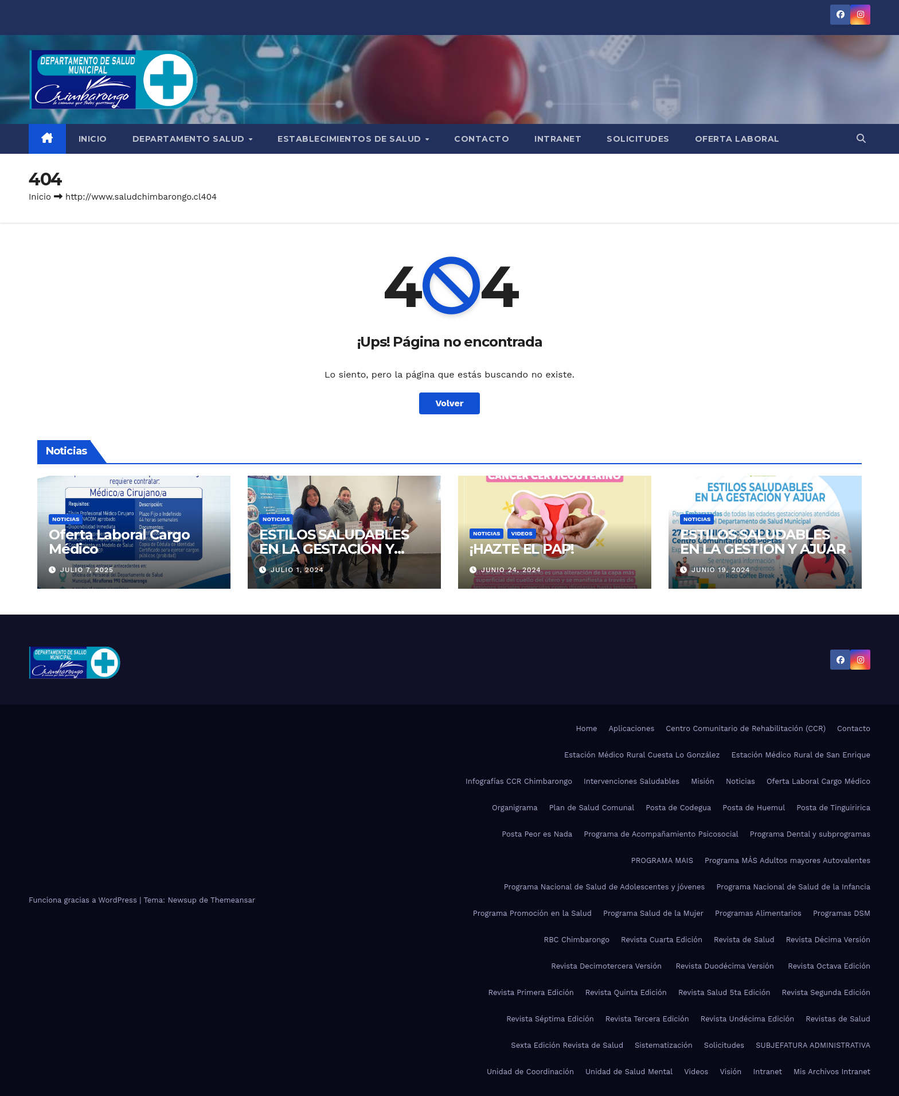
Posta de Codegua (678, 807)
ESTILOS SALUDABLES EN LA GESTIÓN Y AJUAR (763, 541)
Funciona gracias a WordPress (84, 900)
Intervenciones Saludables (631, 781)
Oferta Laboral (737, 139)
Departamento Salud (190, 139)
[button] (861, 138)
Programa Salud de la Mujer (653, 913)
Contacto (481, 139)
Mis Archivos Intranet (832, 1071)
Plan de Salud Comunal (592, 807)
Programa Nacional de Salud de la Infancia (793, 887)
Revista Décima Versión (828, 939)
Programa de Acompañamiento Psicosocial (661, 834)
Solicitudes (638, 139)
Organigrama (515, 807)
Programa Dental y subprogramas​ (810, 834)
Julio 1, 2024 (297, 570)
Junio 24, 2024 (511, 570)
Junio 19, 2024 (721, 570)
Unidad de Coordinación (530, 1071)
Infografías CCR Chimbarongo (519, 781)
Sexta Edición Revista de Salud (567, 1045)
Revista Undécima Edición (747, 1019)
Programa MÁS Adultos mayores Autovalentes (787, 860)
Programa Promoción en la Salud (532, 913)
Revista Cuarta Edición (661, 939)
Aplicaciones (632, 728)
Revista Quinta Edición (626, 992)
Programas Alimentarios (758, 913)
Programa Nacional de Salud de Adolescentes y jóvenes (604, 887)
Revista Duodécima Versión (726, 966)
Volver (449, 403)
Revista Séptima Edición (550, 1019)
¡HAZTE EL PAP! (522, 549)
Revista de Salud (744, 939)
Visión (730, 1071)
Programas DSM (841, 913)
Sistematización (664, 1045)
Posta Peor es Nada (537, 834)
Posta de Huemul (753, 807)
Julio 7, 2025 (87, 570)
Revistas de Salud (838, 1019)
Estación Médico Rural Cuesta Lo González (642, 755)
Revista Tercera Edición (647, 1019)
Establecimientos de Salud (350, 139)
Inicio (93, 139)
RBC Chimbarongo (576, 939)
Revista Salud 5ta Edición (724, 992)
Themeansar (232, 900)
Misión (702, 781)
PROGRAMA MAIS (662, 860)
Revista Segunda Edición (826, 992)
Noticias (65, 519)
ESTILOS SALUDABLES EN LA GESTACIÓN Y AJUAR (333, 549)
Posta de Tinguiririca (833, 807)
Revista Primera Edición (531, 992)
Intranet (557, 139)
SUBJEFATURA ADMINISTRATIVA (813, 1045)
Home (586, 728)
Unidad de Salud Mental (629, 1071)
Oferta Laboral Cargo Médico (119, 541)
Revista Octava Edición (829, 966)
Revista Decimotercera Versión (607, 966)
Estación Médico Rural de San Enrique (801, 755)
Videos (521, 533)
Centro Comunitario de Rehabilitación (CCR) (746, 728)
